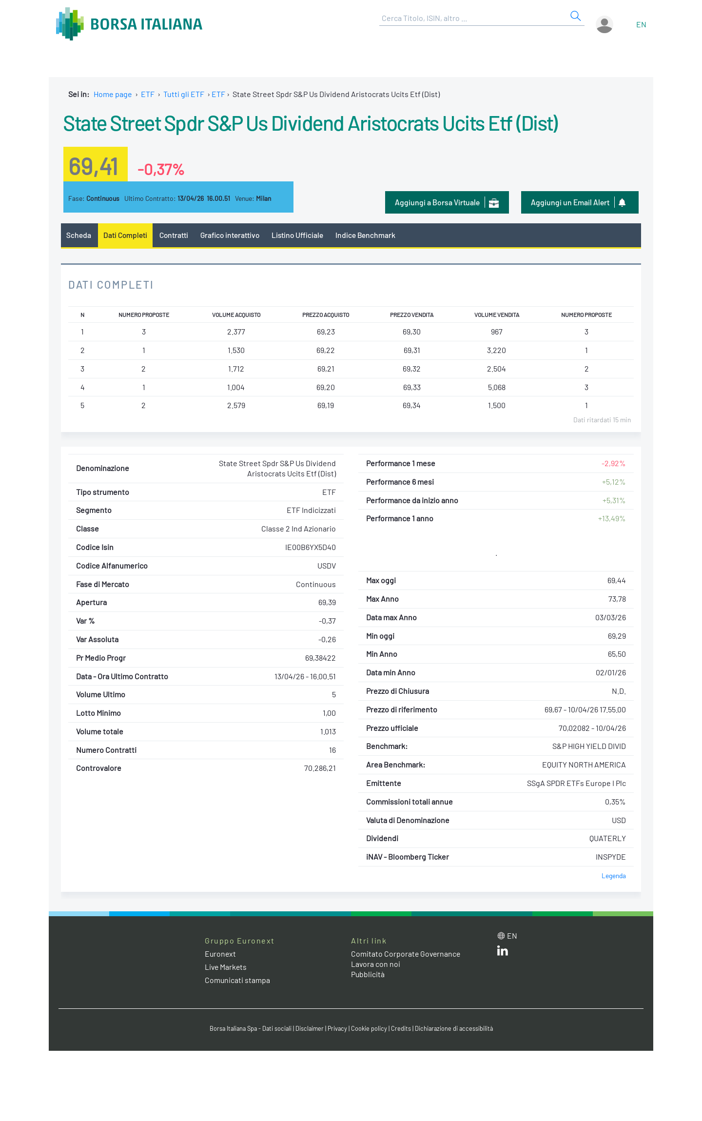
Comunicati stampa (238, 980)
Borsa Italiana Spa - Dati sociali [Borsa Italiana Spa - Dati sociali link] (248, 1028)
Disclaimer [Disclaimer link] (309, 1028)
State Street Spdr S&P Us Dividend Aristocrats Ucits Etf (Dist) (322, 122)
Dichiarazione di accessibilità (456, 1028)
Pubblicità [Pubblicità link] (368, 974)
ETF (148, 93)
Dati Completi (126, 234)
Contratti (175, 234)
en (641, 24)
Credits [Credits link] (402, 1028)
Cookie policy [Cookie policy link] (370, 1028)
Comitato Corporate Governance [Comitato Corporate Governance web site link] (406, 953)
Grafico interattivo (232, 234)
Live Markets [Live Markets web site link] (226, 967)
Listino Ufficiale (301, 234)
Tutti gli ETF (183, 93)
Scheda (78, 234)
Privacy (338, 1028)
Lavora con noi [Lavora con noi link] (376, 963)
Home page (113, 93)
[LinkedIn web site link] (502, 952)
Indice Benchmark (370, 234)
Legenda (613, 875)
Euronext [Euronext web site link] (221, 953)
